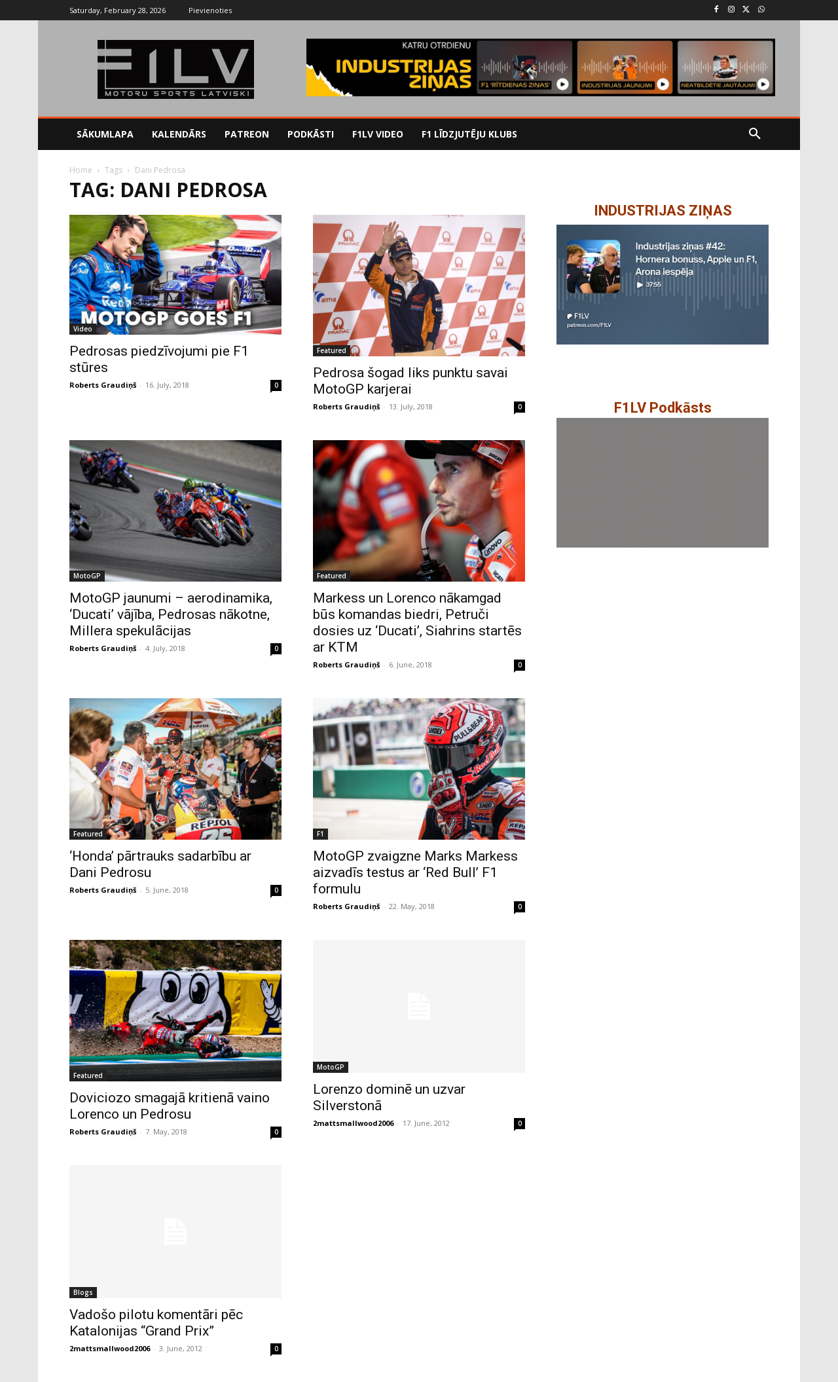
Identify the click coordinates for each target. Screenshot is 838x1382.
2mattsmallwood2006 (353, 1123)
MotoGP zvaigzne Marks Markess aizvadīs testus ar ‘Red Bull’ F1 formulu (415, 872)
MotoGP (87, 575)
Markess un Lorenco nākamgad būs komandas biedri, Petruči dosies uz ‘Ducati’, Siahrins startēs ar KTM (417, 622)
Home (80, 170)
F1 (320, 833)
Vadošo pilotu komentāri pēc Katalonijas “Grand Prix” (156, 1323)
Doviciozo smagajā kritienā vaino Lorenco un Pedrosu (169, 1106)
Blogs (83, 1292)
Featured (331, 350)
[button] (755, 134)
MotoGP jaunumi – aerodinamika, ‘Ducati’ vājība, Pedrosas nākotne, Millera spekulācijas (170, 614)
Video (82, 328)
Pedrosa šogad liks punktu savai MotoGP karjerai (410, 381)
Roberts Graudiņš (102, 385)
